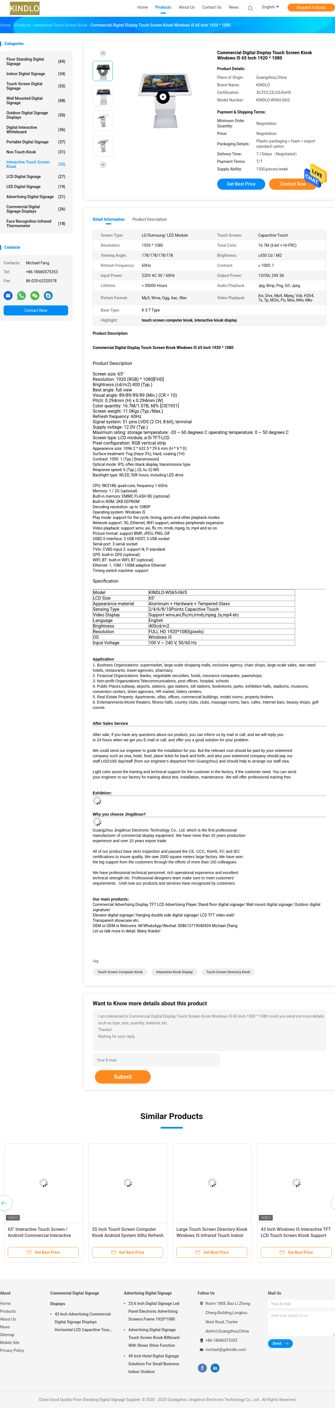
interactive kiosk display (174, 972)
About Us (8, 1319)
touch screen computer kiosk (120, 972)
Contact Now (36, 310)
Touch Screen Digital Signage (35, 86)
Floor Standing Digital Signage (35, 61)
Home (5, 1303)
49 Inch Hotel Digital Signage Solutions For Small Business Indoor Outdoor (153, 1364)
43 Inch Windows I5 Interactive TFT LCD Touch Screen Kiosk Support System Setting (296, 1235)
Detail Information (109, 219)
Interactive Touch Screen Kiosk (35, 164)
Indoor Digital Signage (35, 74)
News (5, 1327)
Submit (123, 1077)
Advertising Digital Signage (35, 197)
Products (8, 1311)
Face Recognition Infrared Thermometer (35, 223)
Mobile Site (10, 1342)
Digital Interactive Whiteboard (35, 129)
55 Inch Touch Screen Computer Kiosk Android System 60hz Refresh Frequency (128, 1235)
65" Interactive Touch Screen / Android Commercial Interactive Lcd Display (39, 1235)
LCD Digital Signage (35, 176)
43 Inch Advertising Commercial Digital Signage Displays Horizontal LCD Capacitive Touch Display (83, 1323)
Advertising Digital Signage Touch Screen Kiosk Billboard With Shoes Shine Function (154, 1338)
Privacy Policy (12, 1350)
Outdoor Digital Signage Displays (35, 115)
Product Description (149, 219)
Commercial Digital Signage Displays (35, 209)
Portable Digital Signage (35, 142)
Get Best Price (241, 184)
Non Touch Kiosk (35, 152)
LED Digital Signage (35, 186)
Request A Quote (311, 7)
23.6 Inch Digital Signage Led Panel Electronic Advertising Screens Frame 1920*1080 (153, 1311)
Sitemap (7, 1335)
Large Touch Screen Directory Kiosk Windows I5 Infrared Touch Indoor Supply (211, 1235)
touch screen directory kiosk (228, 972)
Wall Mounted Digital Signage (35, 100)
